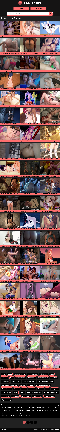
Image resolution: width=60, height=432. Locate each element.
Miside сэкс (43, 374)
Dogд (10, 374)
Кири (22, 392)
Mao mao (40, 389)
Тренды (21, 8)
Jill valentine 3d (49, 396)
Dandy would (25, 396)
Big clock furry (6, 400)
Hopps (16, 392)
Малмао (22, 385)
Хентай (3, 430)
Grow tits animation (29, 381)
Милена (16, 389)
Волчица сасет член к (51, 392)
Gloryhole (55, 389)
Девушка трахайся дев (45, 381)
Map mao (32, 389)
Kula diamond (20, 378)
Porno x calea (16, 381)
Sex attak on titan (19, 374)
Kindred (30, 385)
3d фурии (15, 396)
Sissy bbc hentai (43, 378)
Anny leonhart (32, 374)
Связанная (5, 381)
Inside (52, 374)
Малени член (37, 396)
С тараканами (6, 392)
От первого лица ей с (43, 385)
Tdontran (54, 378)
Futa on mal (5, 396)
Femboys (5, 378)
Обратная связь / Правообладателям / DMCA (46, 430)
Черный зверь (6, 389)
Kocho (24, 389)
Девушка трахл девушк (9, 385)
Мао (47, 389)
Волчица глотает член (34, 392)
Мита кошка (31, 378)
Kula (11, 378)
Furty (3, 374)
